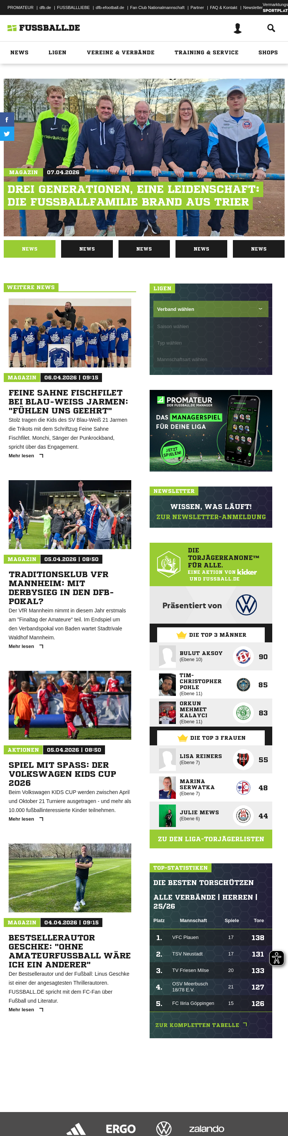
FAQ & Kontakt (223, 7)
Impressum (16, 1111)
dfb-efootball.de (110, 7)
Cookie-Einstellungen (225, 1111)
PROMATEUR (20, 7)
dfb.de (45, 7)
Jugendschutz (140, 1111)
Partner (197, 7)
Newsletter (253, 7)
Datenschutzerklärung (53, 1111)
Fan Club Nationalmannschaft (157, 7)
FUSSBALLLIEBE (73, 7)
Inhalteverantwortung (179, 1111)
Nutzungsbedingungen (99, 1111)
